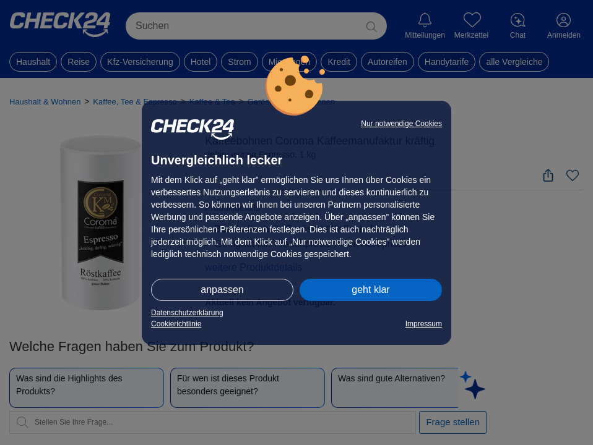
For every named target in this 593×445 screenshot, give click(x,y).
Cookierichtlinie (176, 324)
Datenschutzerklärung (187, 312)
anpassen (222, 289)
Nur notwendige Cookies (401, 123)
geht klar (370, 289)
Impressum (423, 324)
